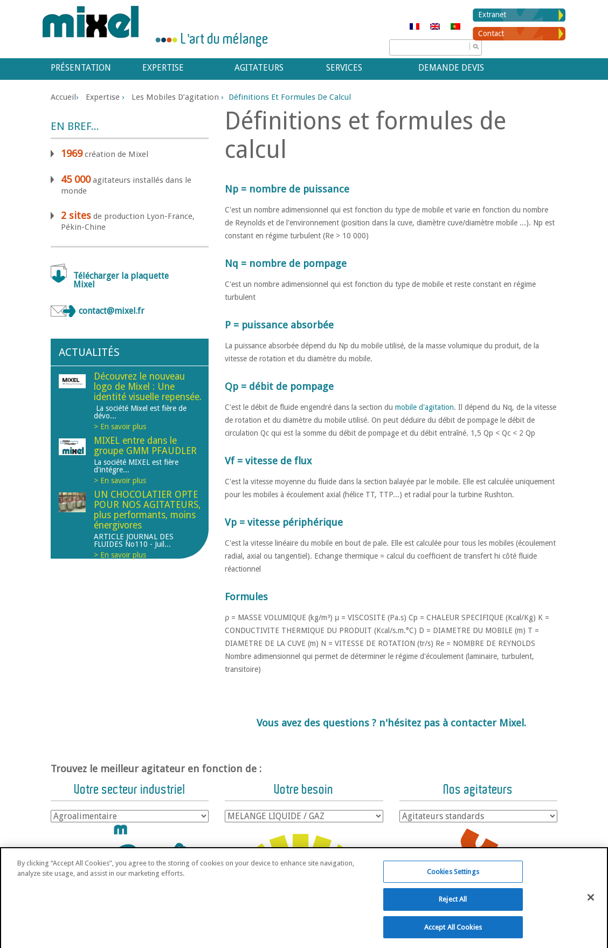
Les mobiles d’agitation (175, 97)
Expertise (163, 68)
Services (344, 68)
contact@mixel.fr (111, 311)
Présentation (81, 68)
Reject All (453, 915)
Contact (491, 33)
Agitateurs (259, 68)
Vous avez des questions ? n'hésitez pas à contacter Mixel (390, 723)
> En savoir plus (120, 426)
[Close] (591, 912)
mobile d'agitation (424, 407)
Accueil (63, 97)
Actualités (89, 352)
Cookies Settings (453, 887)
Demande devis (451, 68)
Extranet (492, 14)
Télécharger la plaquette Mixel (121, 280)
